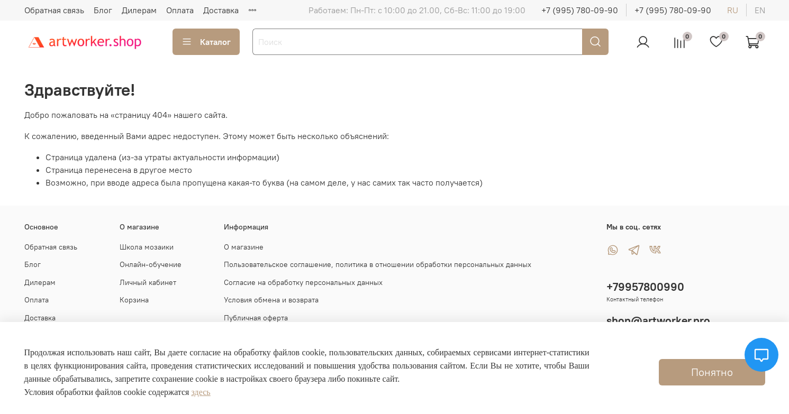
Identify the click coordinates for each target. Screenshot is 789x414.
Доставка (221, 10)
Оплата (180, 10)
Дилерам (139, 10)
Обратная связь (54, 10)
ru (732, 10)
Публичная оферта (256, 318)
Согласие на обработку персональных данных (303, 282)
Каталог (206, 41)
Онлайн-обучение (151, 264)
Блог (103, 10)
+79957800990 (645, 287)
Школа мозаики (147, 247)
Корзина (134, 300)
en (760, 10)
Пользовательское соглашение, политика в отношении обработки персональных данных (377, 264)
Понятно (712, 372)
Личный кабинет (148, 282)
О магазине (244, 247)
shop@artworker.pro (658, 321)
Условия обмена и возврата (271, 300)
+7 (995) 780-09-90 (579, 10)
